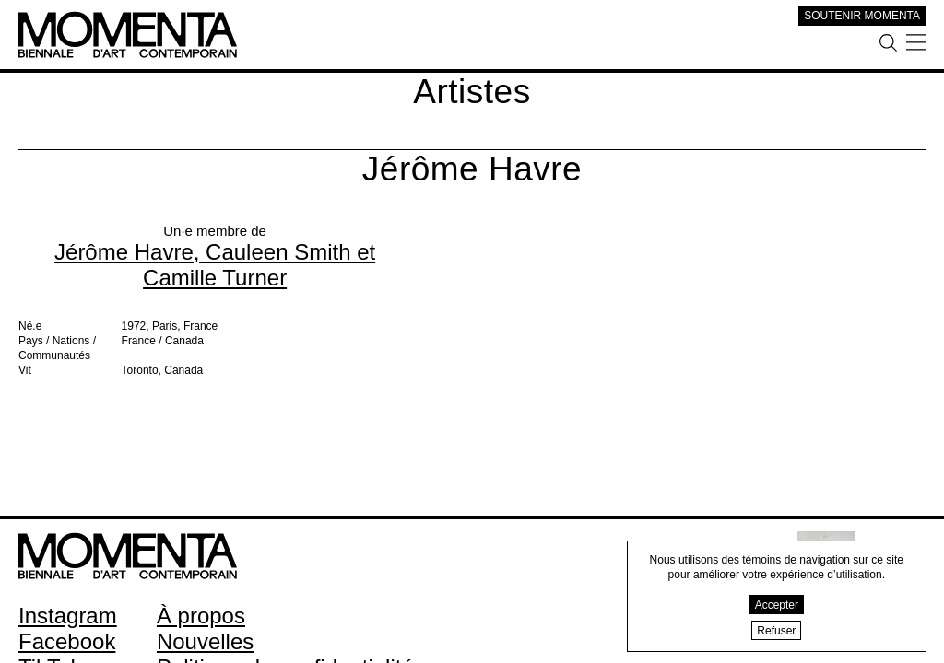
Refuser (776, 630)
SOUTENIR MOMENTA (862, 15)
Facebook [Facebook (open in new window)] (66, 641)
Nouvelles (205, 641)
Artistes (471, 91)
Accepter (776, 605)
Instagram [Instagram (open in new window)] (67, 615)
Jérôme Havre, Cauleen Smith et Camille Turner (214, 264)
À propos (201, 615)
